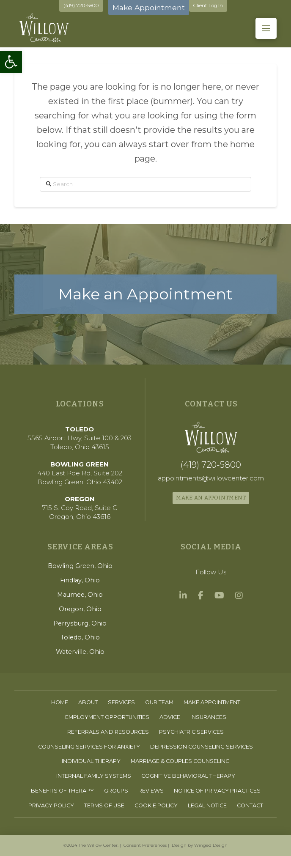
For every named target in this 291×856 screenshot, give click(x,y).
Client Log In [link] (208, 5)
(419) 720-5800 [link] (81, 5)
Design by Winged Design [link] (200, 845)
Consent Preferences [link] (145, 845)
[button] (266, 28)
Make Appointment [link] (148, 7)
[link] (11, 62)
